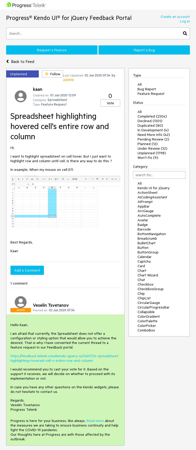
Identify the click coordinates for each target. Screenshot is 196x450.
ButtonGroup (148, 252)
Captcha (144, 261)
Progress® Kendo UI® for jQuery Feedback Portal (69, 17)
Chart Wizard (148, 275)
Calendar (145, 256)
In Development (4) (153, 130)
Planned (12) (148, 144)
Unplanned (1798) (152, 153)
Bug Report (147, 89)
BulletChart (146, 243)
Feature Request (151, 93)
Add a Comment (27, 270)
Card (141, 266)
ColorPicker (147, 325)
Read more (95, 420)
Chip (141, 293)
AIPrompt (145, 201)
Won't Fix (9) (148, 157)
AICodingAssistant (152, 197)
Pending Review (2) (153, 139)
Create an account (175, 16)
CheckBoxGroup (151, 289)
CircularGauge (149, 302)
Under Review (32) (152, 148)
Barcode (144, 229)
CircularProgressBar (153, 307)
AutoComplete (149, 215)
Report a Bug (144, 50)
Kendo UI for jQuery (153, 188)
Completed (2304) (152, 116)
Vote (110, 103)
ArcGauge (146, 211)
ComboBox (146, 330)
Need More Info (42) (154, 134)
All (140, 84)
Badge (143, 224)
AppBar (144, 206)
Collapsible (146, 312)
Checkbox (145, 284)
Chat (141, 279)
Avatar (143, 220)
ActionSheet (147, 192)
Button (143, 247)
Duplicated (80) (150, 125)
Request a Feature (52, 50)
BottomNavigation (152, 234)
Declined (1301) (150, 121)
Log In (185, 21)
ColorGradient (149, 316)
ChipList (144, 298)
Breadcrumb (147, 238)
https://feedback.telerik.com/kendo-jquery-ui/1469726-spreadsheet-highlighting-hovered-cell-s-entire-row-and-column (64, 358)
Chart (142, 270)
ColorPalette (147, 321)
